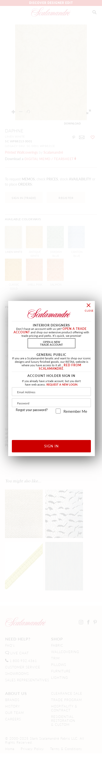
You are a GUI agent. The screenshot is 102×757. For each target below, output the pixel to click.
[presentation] (51, 425)
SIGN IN (51, 445)
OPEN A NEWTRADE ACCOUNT (51, 343)
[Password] (51, 402)
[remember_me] (58, 411)
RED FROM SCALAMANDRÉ (60, 367)
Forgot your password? (32, 410)
